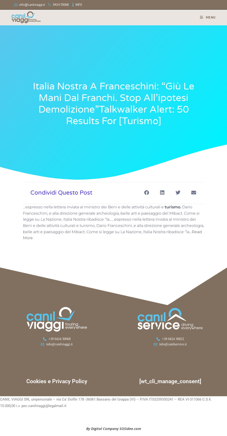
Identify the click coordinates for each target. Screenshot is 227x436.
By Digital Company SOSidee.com (113, 428)
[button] (146, 192)
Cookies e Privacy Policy (56, 381)
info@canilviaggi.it (32, 5)
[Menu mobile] (206, 17)
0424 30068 (61, 5)
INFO (79, 5)
